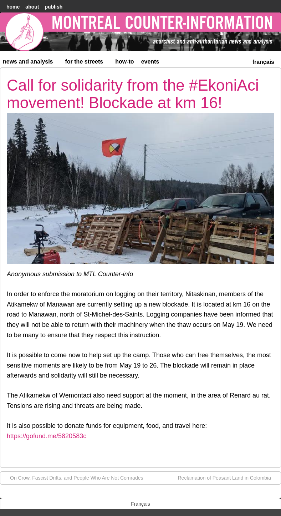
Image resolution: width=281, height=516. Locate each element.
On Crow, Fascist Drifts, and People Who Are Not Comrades (73, 477)
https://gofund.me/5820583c (46, 436)
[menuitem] (263, 61)
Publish (53, 7)
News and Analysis (31, 63)
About (32, 7)
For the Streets (87, 63)
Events (150, 62)
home (13, 7)
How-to (124, 62)
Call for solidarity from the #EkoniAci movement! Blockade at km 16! (133, 93)
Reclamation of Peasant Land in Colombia (228, 477)
